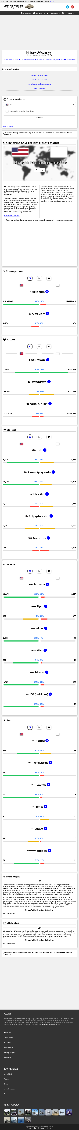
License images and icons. (51, 1024)
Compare (39, 117)
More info (52, 1)
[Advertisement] (39, 33)
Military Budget (9, 1052)
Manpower (7, 1057)
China (6, 1084)
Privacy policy (32, 1128)
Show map (39, 170)
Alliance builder (8, 126)
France (6, 1094)
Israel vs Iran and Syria (39, 80)
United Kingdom (9, 1089)
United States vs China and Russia (39, 84)
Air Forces (7, 1043)
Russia (6, 1079)
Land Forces (8, 1038)
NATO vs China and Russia (39, 75)
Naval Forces (8, 1048)
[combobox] (39, 104)
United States (8, 1074)
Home (42, 1128)
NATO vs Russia (39, 88)
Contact (49, 1128)
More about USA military (12, 216)
